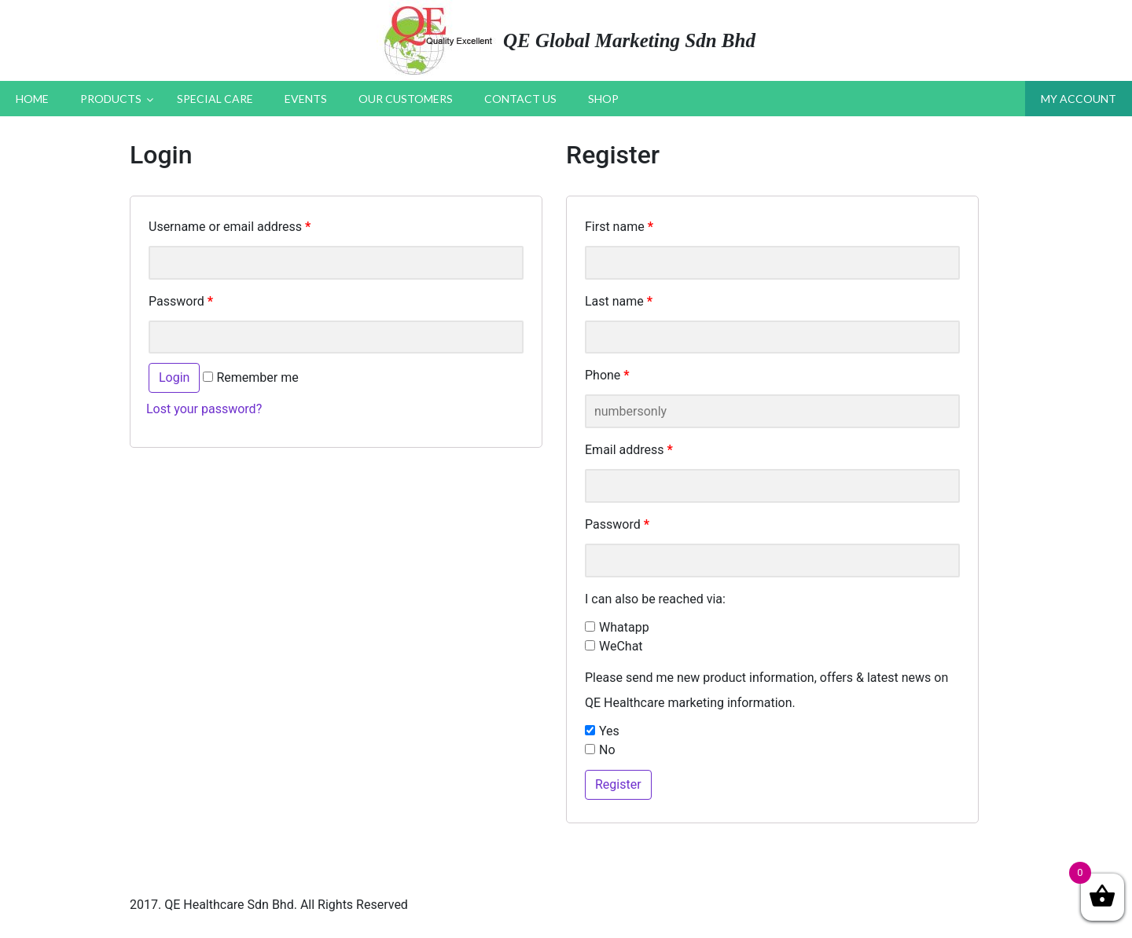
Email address (629, 449)
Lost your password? (204, 408)
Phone (607, 375)
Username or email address (230, 226)
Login (174, 377)
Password (181, 301)
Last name (618, 301)
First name (619, 226)
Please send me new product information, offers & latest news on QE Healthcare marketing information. (766, 690)
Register (618, 784)
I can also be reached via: (655, 599)
